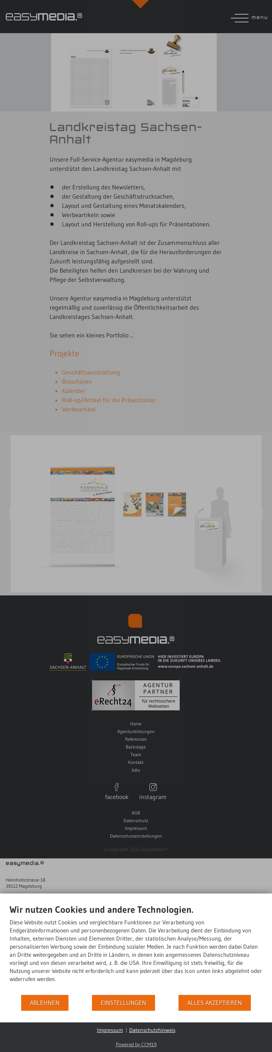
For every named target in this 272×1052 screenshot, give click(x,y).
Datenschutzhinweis (152, 1030)
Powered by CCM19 (136, 1044)
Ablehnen (45, 1002)
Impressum (110, 1030)
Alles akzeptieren (214, 1002)
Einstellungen (123, 1002)
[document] (136, 949)
